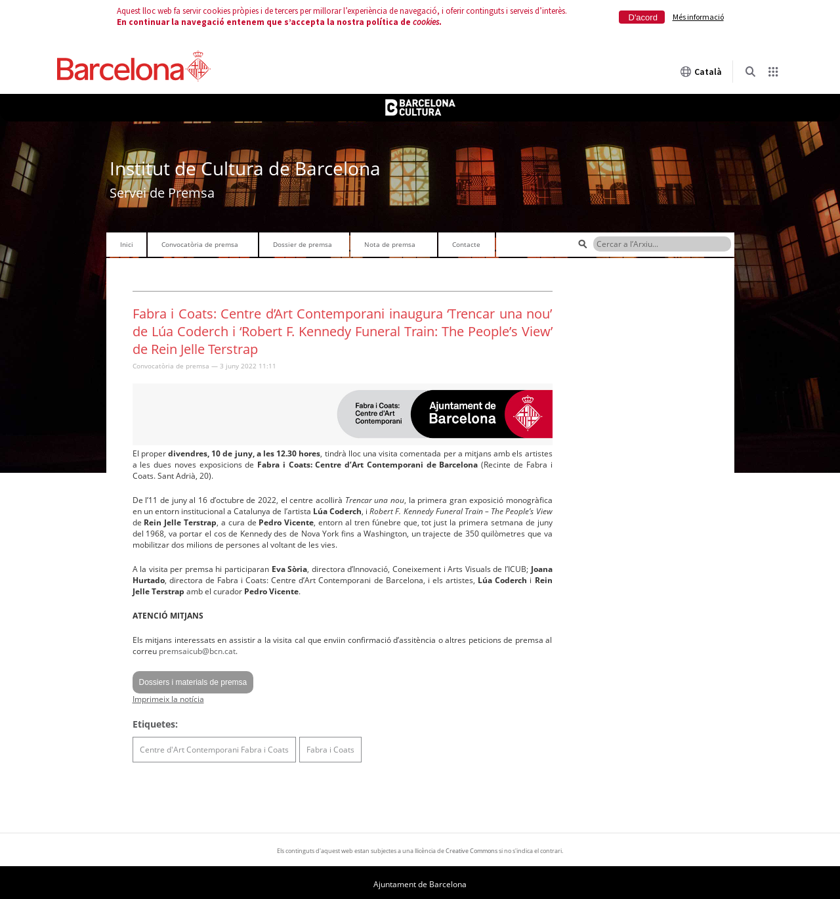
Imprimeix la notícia (168, 699)
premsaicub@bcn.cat (197, 651)
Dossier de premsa (302, 244)
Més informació (698, 17)
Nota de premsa (389, 244)
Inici (126, 244)
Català (701, 71)
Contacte (466, 244)
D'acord (643, 17)
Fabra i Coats (330, 749)
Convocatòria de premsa (199, 244)
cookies (426, 22)
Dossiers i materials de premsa (193, 682)
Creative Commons (471, 850)
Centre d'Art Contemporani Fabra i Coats (214, 749)
